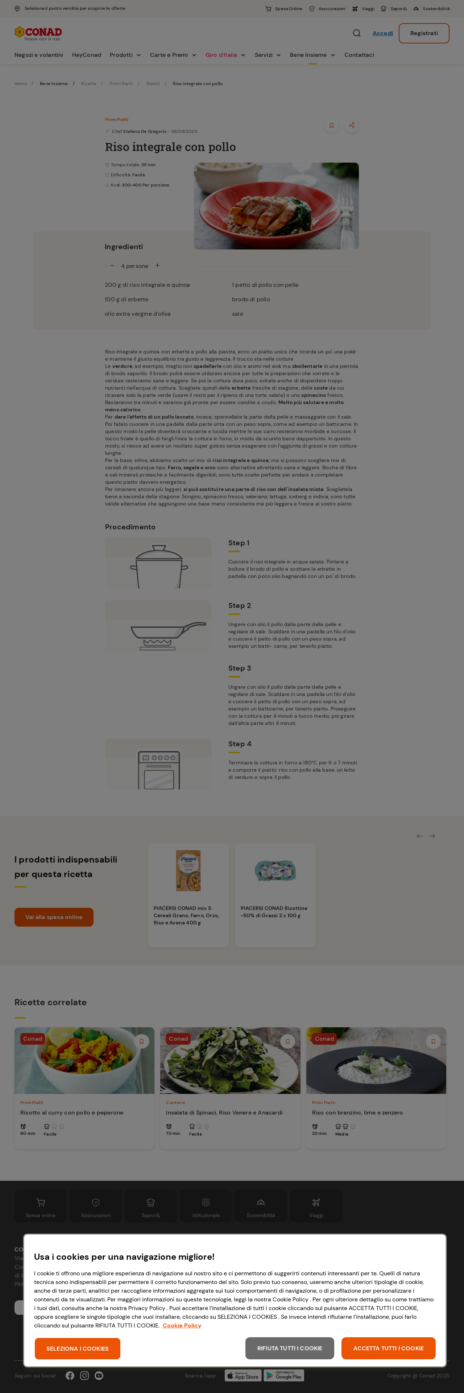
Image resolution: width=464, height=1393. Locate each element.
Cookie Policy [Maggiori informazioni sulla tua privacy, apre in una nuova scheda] (182, 1325)
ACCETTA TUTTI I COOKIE (388, 1348)
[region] (235, 1300)
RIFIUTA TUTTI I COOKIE (290, 1348)
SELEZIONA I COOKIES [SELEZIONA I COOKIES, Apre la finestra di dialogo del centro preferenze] (77, 1348)
